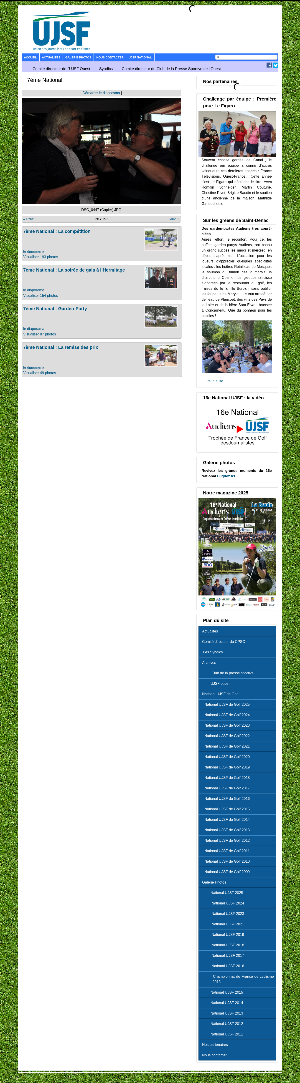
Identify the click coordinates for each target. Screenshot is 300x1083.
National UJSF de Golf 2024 (227, 715)
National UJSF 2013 (223, 1013)
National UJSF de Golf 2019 (227, 767)
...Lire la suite (212, 381)
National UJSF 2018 (224, 945)
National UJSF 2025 (223, 893)
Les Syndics (212, 652)
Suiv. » (173, 219)
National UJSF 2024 (224, 903)
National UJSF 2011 (223, 1034)
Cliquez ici (226, 476)
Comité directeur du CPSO (223, 642)
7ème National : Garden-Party (55, 308)
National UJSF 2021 (224, 924)
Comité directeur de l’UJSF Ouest (61, 69)
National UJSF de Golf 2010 (227, 861)
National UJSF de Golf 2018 (227, 778)
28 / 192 (101, 219)
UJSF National (140, 57)
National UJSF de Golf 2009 (227, 872)
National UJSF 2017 (224, 955)
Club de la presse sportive (229, 673)
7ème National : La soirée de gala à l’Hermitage (74, 269)
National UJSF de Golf (220, 694)
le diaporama (33, 251)
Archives (209, 663)
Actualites (51, 57)
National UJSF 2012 (223, 1024)
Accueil (30, 57)
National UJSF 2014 (223, 1003)
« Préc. (29, 219)
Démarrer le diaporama (101, 93)
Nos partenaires (215, 1045)
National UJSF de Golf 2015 (227, 809)
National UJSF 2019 (224, 935)
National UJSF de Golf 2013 (227, 830)
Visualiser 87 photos (39, 334)
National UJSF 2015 (223, 992)
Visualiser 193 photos (40, 257)
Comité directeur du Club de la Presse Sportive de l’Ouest (171, 69)
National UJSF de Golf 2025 (227, 704)
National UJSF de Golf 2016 (227, 799)
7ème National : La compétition (57, 231)
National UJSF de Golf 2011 (227, 851)
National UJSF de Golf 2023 (227, 725)
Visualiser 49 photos (39, 373)
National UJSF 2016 (224, 966)
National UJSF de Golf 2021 (227, 746)
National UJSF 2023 (224, 914)
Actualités (210, 631)
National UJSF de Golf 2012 (227, 840)
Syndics (106, 69)
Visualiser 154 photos (40, 295)
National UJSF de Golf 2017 (227, 788)
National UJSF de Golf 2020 (227, 757)
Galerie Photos (78, 57)
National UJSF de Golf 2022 (227, 736)
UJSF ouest (216, 683)
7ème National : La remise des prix (60, 347)
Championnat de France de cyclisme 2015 (239, 979)
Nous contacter (110, 57)
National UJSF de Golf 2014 (227, 819)
